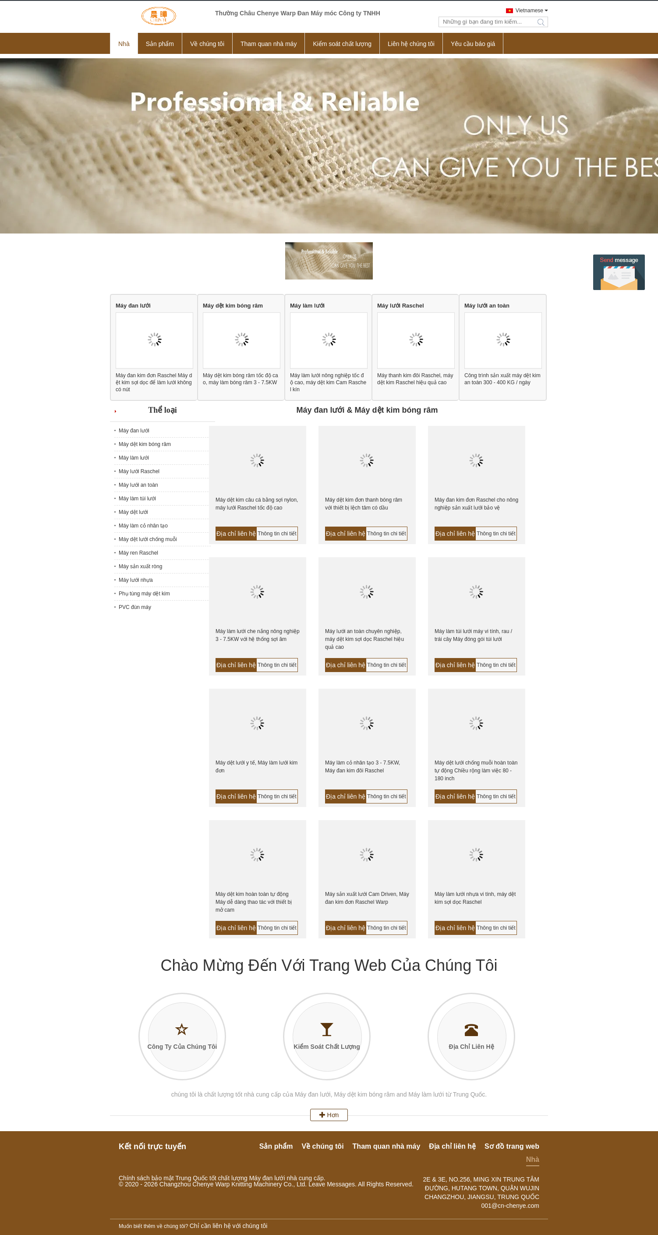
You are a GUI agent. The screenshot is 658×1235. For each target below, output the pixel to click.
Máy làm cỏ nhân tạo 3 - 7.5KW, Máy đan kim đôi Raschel (362, 767)
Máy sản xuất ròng (140, 566)
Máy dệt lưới (133, 512)
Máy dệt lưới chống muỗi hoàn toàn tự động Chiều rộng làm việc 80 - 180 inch (476, 771)
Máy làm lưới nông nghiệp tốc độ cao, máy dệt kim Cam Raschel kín (328, 382)
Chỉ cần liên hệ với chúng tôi (229, 1225)
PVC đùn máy (135, 607)
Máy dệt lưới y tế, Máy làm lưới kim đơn (256, 767)
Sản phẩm (160, 43)
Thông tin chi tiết (277, 534)
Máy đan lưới (133, 305)
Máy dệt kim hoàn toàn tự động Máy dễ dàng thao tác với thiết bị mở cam (254, 902)
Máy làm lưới (307, 305)
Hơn (329, 1114)
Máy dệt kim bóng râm (233, 305)
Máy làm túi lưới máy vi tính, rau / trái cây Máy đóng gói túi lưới (473, 635)
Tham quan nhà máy (269, 43)
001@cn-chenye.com (510, 1205)
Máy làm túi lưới (137, 498)
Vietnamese (529, 10)
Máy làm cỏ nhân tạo (143, 526)
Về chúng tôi (207, 43)
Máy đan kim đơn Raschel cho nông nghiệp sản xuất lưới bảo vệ (476, 504)
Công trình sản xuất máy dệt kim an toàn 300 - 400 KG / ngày (502, 379)
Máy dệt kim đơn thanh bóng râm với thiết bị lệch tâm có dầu (363, 504)
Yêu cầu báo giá (473, 43)
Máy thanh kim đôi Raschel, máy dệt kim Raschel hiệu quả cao (415, 379)
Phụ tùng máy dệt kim (144, 594)
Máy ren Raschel (138, 553)
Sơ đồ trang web (512, 1146)
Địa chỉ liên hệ (236, 533)
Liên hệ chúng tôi (411, 43)
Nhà (124, 43)
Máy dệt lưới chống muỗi (148, 539)
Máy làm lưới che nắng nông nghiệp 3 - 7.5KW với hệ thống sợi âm (258, 635)
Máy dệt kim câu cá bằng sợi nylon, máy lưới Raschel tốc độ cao (257, 504)
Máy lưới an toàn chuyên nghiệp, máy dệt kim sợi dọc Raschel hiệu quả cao (364, 639)
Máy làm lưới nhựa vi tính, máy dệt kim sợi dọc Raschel (475, 898)
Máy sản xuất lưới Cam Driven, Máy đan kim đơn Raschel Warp (367, 898)
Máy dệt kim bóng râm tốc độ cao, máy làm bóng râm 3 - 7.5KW (240, 379)
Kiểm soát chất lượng (342, 43)
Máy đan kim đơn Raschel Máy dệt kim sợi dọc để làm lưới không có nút (154, 382)
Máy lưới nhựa (136, 580)
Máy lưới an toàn (486, 305)
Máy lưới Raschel (400, 305)
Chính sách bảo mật (146, 1178)
